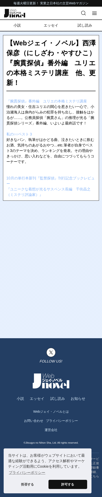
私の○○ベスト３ (19, 134)
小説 (17, 25)
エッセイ (51, 25)
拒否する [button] (27, 484)
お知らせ (78, 399)
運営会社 (51, 430)
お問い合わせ (33, 421)
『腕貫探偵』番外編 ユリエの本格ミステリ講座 (46, 101)
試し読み (85, 25)
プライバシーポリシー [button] (27, 473)
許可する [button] (67, 484)
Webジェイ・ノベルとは (51, 411)
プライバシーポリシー (62, 421)
